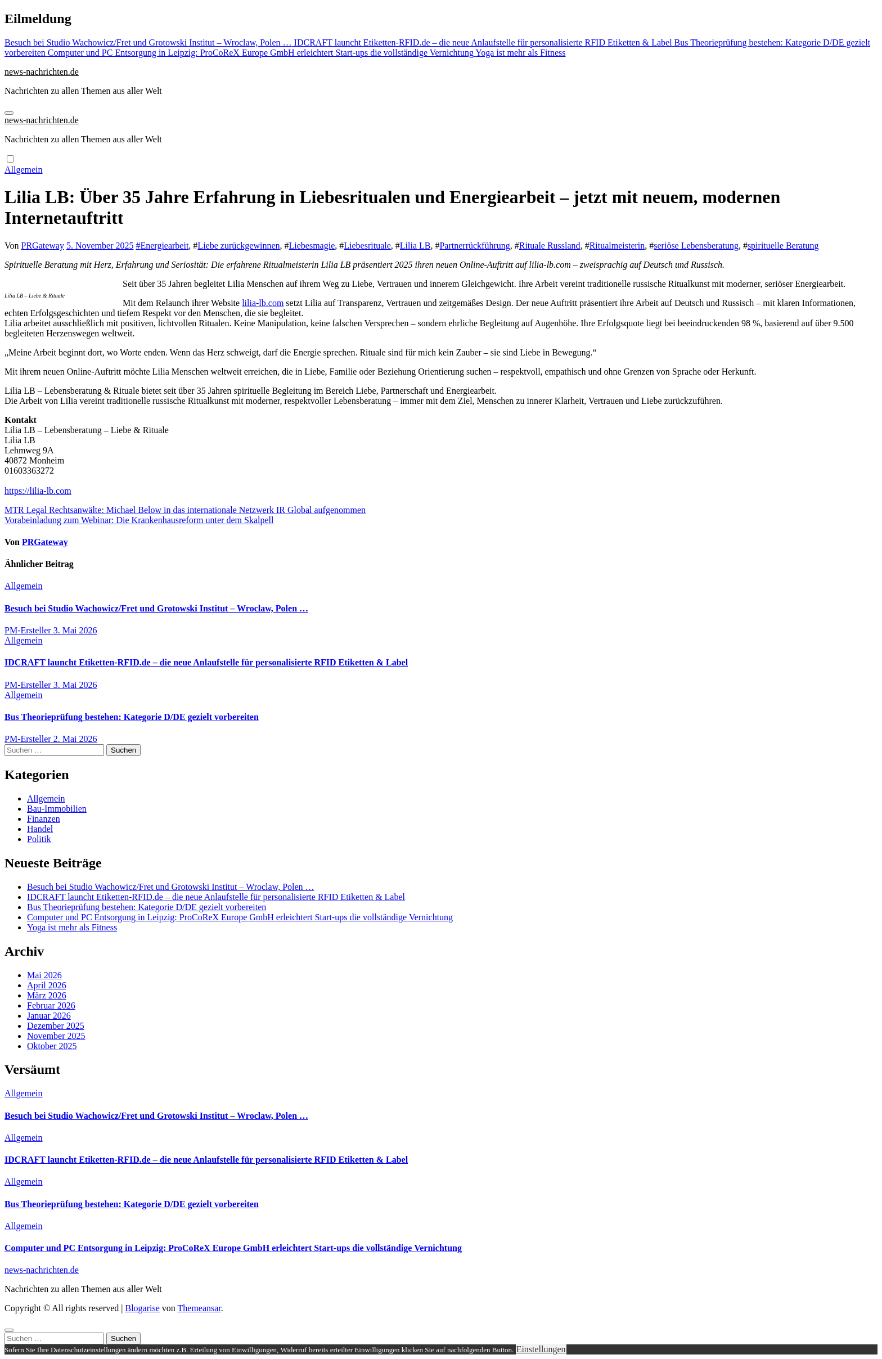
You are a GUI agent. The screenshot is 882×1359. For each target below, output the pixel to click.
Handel (40, 829)
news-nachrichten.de (41, 71)
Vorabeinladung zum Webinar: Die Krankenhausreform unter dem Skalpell (138, 520)
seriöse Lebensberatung (696, 245)
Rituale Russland (549, 245)
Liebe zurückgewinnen (238, 245)
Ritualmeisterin (617, 245)
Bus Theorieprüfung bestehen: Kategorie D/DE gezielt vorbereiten (131, 717)
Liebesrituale (367, 245)
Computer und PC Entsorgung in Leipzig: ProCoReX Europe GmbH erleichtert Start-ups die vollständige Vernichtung (240, 917)
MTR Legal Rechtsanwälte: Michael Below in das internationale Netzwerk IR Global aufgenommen (185, 510)
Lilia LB (415, 245)
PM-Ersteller (28, 630)
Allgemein (23, 169)
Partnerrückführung (474, 245)
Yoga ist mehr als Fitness (72, 927)
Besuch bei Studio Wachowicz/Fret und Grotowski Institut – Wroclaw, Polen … (156, 608)
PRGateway (42, 245)
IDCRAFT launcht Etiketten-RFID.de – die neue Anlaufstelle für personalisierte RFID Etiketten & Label (206, 662)
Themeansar (199, 1308)
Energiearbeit (164, 245)
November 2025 (56, 1036)
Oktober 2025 (51, 1046)
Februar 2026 (51, 1005)
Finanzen (43, 819)
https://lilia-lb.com (37, 491)
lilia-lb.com (263, 303)
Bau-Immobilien (57, 808)
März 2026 (46, 995)
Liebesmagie (312, 245)
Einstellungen (541, 1349)
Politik (39, 839)
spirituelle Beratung (783, 245)
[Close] (9, 1330)
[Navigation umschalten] (9, 113)
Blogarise (142, 1308)
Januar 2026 (49, 1015)
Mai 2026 (44, 975)
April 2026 (46, 985)
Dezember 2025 (55, 1025)
